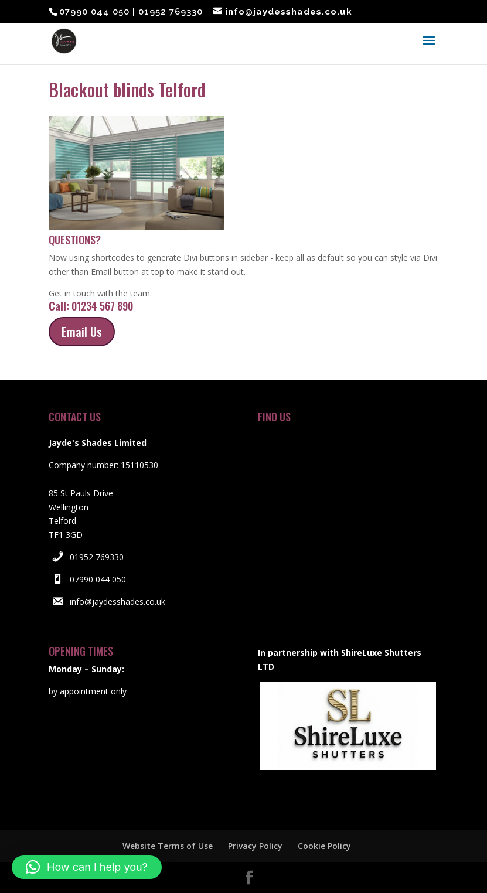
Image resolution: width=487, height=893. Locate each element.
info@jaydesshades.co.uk (117, 601)
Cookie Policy (324, 845)
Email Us (82, 331)
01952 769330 (97, 557)
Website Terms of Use (167, 845)
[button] (87, 867)
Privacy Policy (255, 845)
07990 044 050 (98, 579)
